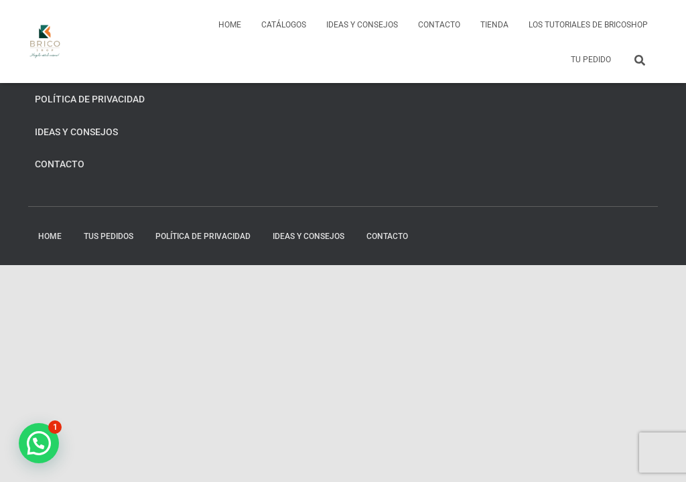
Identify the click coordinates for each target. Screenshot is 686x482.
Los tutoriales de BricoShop (588, 24)
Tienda (494, 24)
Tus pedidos (108, 236)
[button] (39, 443)
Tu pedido (591, 59)
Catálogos (283, 24)
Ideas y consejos (362, 24)
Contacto (439, 24)
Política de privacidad (90, 99)
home (229, 24)
